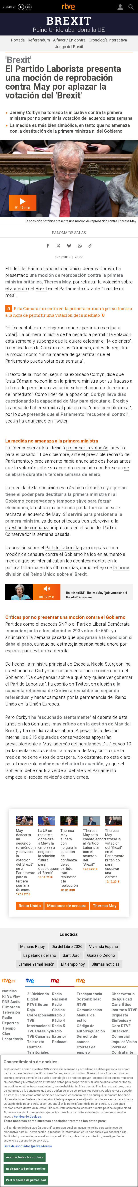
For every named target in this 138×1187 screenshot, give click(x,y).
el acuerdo (16, 288)
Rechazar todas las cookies (26, 1168)
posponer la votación (87, 447)
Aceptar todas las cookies (24, 1157)
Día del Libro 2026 (67, 946)
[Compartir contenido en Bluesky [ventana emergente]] (69, 244)
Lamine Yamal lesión (36, 964)
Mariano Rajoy (32, 946)
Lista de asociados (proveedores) (28, 1146)
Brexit (41, 288)
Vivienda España (103, 946)
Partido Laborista (62, 547)
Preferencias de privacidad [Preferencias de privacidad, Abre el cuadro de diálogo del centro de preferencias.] (26, 1180)
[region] (69, 1121)
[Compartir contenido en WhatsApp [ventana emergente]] (79, 244)
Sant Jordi (71, 955)
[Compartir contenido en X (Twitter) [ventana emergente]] (58, 244)
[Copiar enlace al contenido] (90, 244)
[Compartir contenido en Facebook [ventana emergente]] (47, 244)
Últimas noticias (106, 964)
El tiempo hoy (73, 964)
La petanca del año (39, 955)
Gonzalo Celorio (101, 955)
